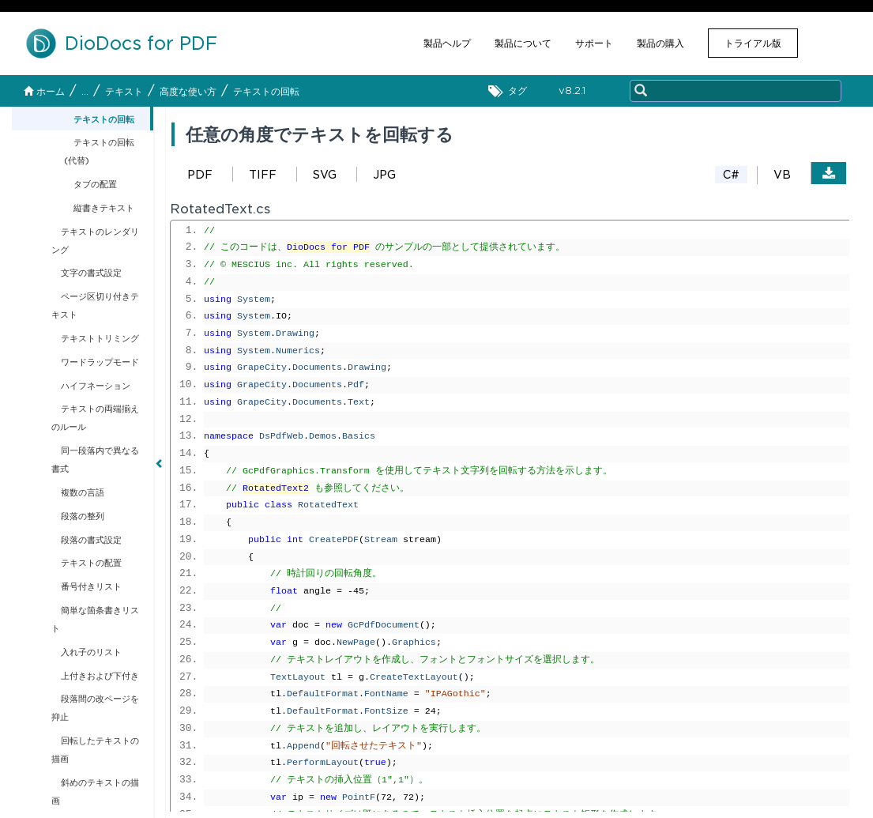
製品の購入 (660, 43)
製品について (523, 43)
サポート (594, 43)
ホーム (44, 91)
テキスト (124, 91)
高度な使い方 (188, 91)
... (84, 91)
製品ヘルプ (447, 43)
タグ (511, 91)
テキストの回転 (266, 91)
